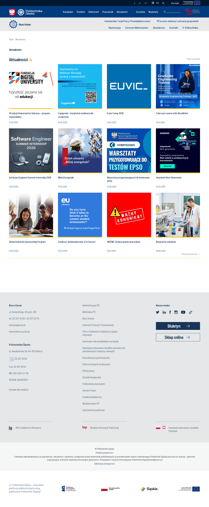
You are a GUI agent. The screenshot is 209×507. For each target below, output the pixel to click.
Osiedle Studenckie (91, 377)
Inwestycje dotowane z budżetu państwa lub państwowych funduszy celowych (103, 349)
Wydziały (153, 11)
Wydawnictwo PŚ (90, 403)
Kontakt (175, 3)
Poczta (124, 3)
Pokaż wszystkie (193, 59)
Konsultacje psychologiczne (96, 357)
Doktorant (93, 11)
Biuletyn (174, 325)
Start (11, 39)
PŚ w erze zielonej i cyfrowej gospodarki (177, 21)
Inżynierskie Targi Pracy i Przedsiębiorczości (127, 21)
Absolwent (122, 11)
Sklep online (174, 337)
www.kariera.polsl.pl (19, 331)
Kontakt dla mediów (18, 389)
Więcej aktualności (190, 254)
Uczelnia (140, 11)
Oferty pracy (88, 370)
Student (81, 11)
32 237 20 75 (33, 318)
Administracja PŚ (90, 305)
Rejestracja (115, 27)
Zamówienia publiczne (93, 409)
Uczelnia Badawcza (91, 396)
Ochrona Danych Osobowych (96, 364)
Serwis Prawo (89, 390)
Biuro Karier (25, 24)
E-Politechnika (190, 27)
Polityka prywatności (104, 452)
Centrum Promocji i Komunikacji (98, 324)
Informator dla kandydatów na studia (100, 341)
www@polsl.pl (156, 459)
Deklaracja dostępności (104, 463)
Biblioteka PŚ (89, 311)
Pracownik (107, 11)
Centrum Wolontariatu (136, 27)
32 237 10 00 (21, 358)
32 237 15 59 (18, 318)
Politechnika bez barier (93, 383)
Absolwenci (159, 27)
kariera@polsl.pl (17, 324)
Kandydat (68, 11)
